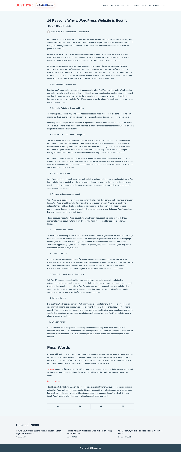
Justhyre (50, 369)
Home (105, 5)
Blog (144, 5)
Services (125, 5)
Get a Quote (154, 5)
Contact (135, 5)
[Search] (164, 5)
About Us (115, 5)
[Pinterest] (101, 406)
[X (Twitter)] (79, 406)
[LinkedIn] (123, 406)
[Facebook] (58, 406)
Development (84, 32)
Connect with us (54, 381)
